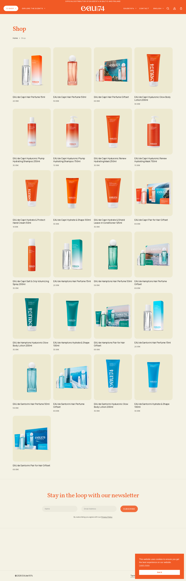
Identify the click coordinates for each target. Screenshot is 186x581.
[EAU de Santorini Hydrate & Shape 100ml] (153, 377)
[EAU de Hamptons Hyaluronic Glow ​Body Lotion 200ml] (32, 316)
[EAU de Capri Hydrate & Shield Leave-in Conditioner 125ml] (113, 193)
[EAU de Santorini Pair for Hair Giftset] (32, 439)
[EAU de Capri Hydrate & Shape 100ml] (72, 193)
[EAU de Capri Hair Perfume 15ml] (32, 70)
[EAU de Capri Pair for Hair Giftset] (153, 193)
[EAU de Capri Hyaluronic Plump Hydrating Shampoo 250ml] (32, 131)
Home (15, 38)
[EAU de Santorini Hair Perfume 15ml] (153, 316)
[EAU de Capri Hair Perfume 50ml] (72, 70)
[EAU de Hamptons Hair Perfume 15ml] (72, 254)
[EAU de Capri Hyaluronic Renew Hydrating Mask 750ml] (153, 131)
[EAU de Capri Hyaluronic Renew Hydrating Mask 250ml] (113, 131)
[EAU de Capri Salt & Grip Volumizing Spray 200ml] (32, 254)
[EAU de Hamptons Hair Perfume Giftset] (153, 254)
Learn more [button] (144, 565)
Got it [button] (159, 572)
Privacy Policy (106, 524)
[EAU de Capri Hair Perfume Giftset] (113, 70)
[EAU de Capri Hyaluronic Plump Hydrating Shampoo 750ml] (72, 131)
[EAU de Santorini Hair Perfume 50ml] (32, 377)
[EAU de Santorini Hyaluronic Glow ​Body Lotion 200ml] (113, 377)
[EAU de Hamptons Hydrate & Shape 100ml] (72, 316)
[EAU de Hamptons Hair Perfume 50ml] (113, 254)
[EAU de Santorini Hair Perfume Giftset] (72, 377)
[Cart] (181, 8)
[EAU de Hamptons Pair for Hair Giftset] (113, 316)
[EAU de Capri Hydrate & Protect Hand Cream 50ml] (32, 193)
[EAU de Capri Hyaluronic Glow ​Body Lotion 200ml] (153, 70)
